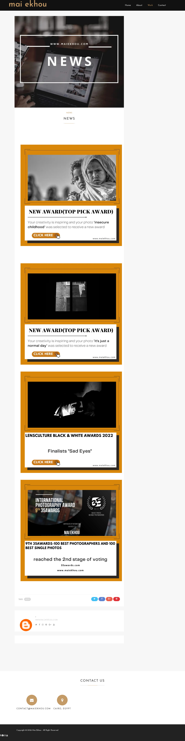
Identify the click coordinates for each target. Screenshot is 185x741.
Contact (162, 5)
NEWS (69, 113)
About (139, 5)
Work (150, 5)
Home (128, 5)
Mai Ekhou (28, 5)
